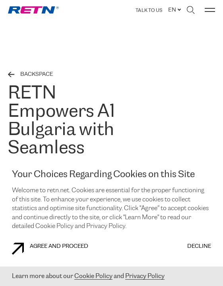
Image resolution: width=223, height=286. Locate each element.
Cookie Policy (93, 276)
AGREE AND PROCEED (50, 249)
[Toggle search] (190, 10)
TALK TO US (149, 10)
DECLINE (199, 246)
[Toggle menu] (210, 10)
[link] (33, 10)
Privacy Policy (145, 276)
